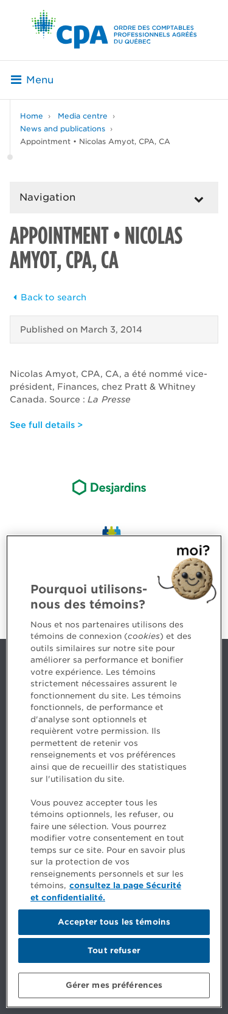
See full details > (46, 425)
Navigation (47, 197)
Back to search (48, 297)
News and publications (62, 128)
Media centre (83, 115)
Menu (32, 80)
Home (31, 115)
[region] (114, 771)
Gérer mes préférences (114, 985)
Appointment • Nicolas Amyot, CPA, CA (95, 141)
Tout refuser (114, 950)
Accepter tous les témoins (114, 921)
